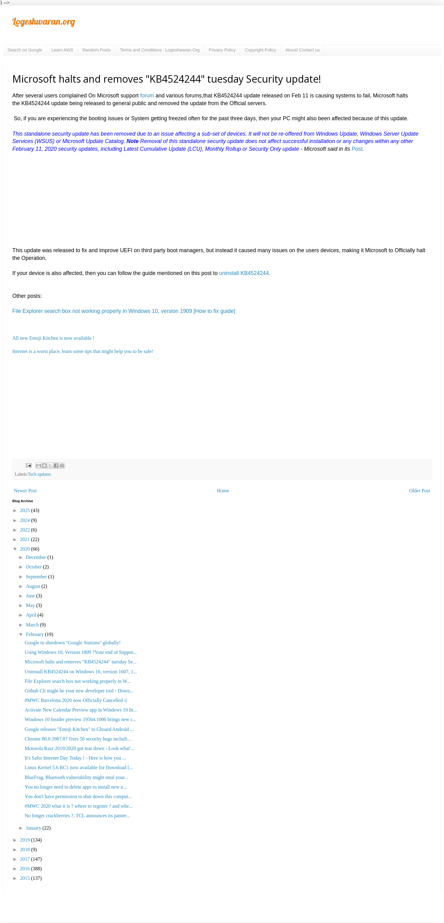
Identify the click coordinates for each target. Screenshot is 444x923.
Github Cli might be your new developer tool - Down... (79, 690)
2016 (25, 868)
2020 (25, 549)
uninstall (229, 273)
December (36, 557)
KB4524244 (254, 273)
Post (357, 149)
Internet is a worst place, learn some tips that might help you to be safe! (82, 351)
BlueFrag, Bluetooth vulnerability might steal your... (76, 777)
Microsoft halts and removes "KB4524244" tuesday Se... (81, 661)
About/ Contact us (303, 49)
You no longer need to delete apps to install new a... (75, 787)
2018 (25, 849)
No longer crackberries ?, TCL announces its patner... (77, 815)
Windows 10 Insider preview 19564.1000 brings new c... (80, 719)
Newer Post (25, 490)
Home (223, 490)
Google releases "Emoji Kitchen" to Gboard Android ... (79, 729)
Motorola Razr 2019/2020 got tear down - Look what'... (79, 748)
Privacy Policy (222, 49)
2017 (25, 859)
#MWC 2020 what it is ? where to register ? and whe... (79, 806)
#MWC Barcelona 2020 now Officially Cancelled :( (76, 700)
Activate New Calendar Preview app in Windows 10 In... (81, 709)
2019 (25, 840)
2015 (25, 878)
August (33, 586)
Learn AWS (62, 49)
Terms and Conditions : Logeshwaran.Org (159, 49)
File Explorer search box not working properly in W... (78, 681)
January (34, 828)
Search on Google (24, 49)
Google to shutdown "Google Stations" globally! (73, 642)
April (32, 614)
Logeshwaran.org (43, 21)
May (31, 605)
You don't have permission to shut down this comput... (78, 796)
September (37, 576)
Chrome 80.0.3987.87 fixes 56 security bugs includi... (78, 738)
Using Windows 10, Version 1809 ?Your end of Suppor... (81, 652)
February (35, 634)
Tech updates (39, 474)
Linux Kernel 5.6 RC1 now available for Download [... (79, 767)
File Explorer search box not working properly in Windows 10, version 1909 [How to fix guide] (123, 311)
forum (147, 95)
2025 (25, 510)
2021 (25, 539)
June (31, 595)
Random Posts (96, 49)
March (33, 624)
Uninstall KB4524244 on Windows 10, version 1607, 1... (81, 671)
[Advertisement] (197, 203)
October (34, 566)
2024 (25, 520)
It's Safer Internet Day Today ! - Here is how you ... (75, 758)
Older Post (419, 490)
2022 (25, 529)
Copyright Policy (260, 49)
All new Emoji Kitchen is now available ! (53, 338)
